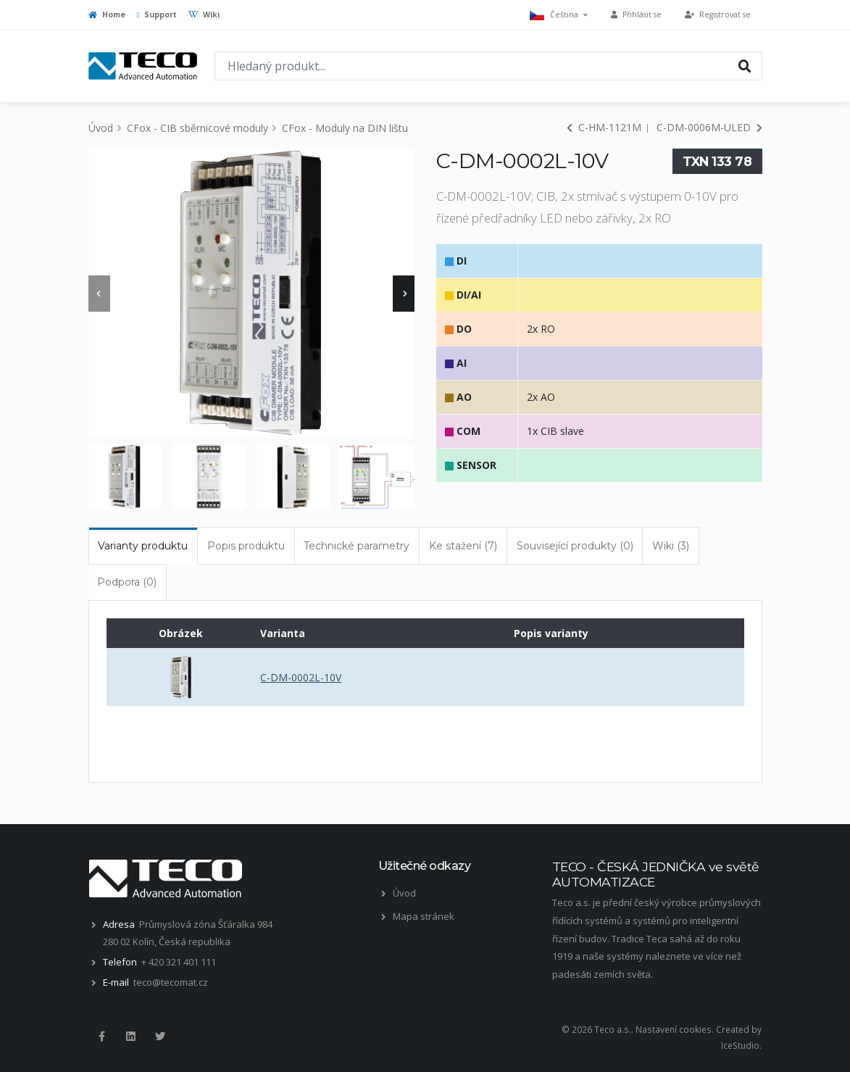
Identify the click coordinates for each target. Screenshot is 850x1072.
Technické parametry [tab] (356, 545)
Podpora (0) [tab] (127, 582)
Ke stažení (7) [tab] (463, 545)
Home (106, 14)
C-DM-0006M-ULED (709, 127)
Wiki (204, 14)
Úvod (100, 128)
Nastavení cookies (674, 1029)
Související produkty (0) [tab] (575, 545)
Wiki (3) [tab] (670, 545)
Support (157, 14)
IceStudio (740, 1045)
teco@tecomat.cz (170, 982)
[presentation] (99, 293)
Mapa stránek (423, 916)
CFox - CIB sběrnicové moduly (197, 128)
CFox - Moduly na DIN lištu (345, 128)
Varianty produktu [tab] (143, 545)
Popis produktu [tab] (246, 545)
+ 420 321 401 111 (178, 961)
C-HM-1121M (604, 127)
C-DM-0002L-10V (300, 677)
